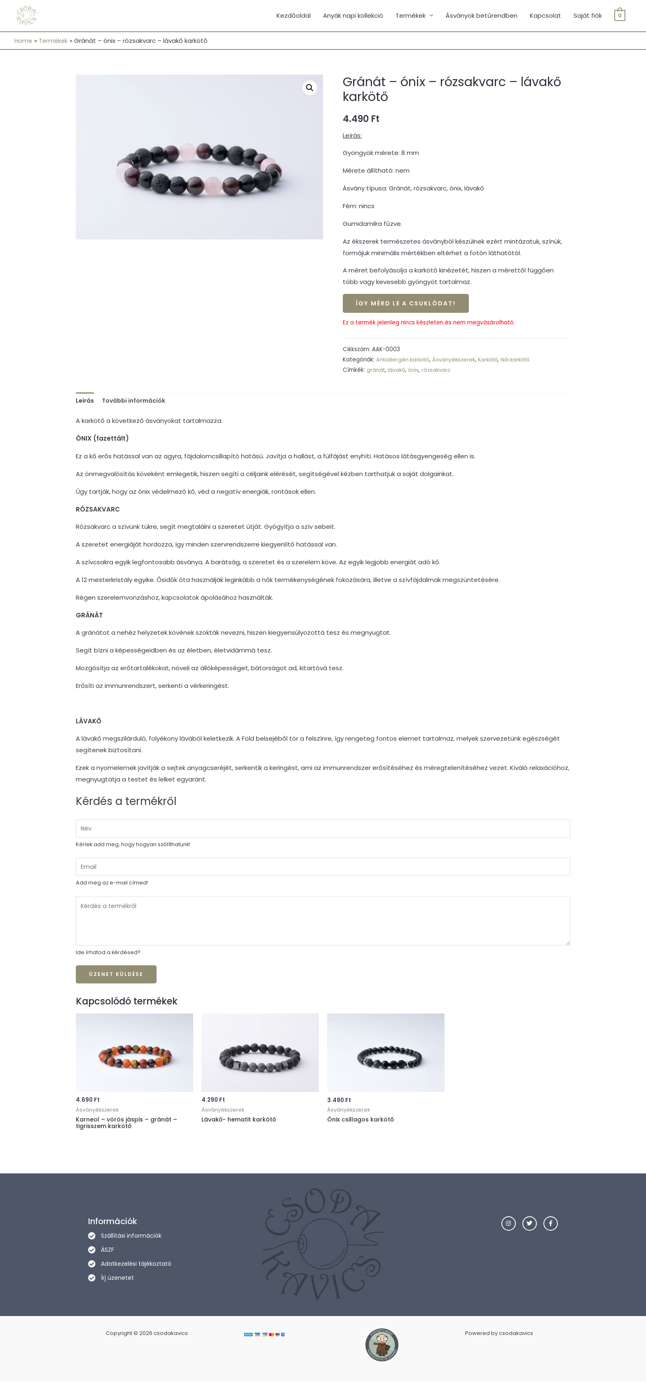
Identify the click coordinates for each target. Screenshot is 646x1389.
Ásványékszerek (457, 362)
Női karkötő (524, 362)
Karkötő (494, 362)
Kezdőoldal (293, 16)
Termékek (411, 16)
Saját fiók (587, 16)
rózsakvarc (439, 372)
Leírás (86, 403)
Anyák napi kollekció (353, 16)
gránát (376, 372)
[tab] (86, 403)
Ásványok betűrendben (481, 16)
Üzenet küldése (116, 980)
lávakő (398, 372)
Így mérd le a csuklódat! (409, 305)
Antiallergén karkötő (404, 362)
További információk (137, 403)
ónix (415, 372)
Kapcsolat (545, 16)
